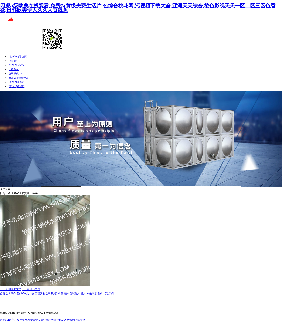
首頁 (2, 293)
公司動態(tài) (16, 73)
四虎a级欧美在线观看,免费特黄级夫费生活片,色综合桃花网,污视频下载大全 (42, 320)
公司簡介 (14, 61)
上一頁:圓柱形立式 (10, 289)
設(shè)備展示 (16, 82)
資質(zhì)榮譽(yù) (18, 78)
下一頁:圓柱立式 (31, 289)
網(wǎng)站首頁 (18, 56)
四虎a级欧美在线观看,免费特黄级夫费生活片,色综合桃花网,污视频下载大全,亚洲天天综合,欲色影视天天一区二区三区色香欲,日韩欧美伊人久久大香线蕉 (138, 7)
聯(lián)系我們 (16, 86)
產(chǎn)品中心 (17, 65)
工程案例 (14, 69)
